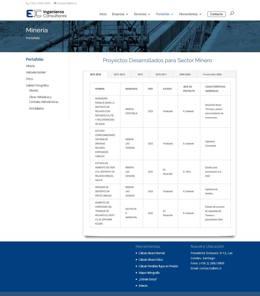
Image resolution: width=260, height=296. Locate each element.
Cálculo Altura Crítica (150, 260)
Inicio (103, 14)
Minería (30, 66)
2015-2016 (95, 74)
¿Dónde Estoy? (148, 279)
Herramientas (188, 14)
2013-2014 (119, 74)
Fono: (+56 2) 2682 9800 (207, 263)
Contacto (216, 14)
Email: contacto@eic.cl (206, 268)
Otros (29, 79)
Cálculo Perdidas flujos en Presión (158, 266)
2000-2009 (184, 74)
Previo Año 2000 (212, 74)
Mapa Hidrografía (149, 273)
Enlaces (143, 286)
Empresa (118, 14)
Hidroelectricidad (35, 72)
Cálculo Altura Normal (151, 253)
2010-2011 (161, 74)
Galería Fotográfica (37, 85)
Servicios (140, 14)
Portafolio (162, 14)
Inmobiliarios (36, 108)
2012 (140, 74)
